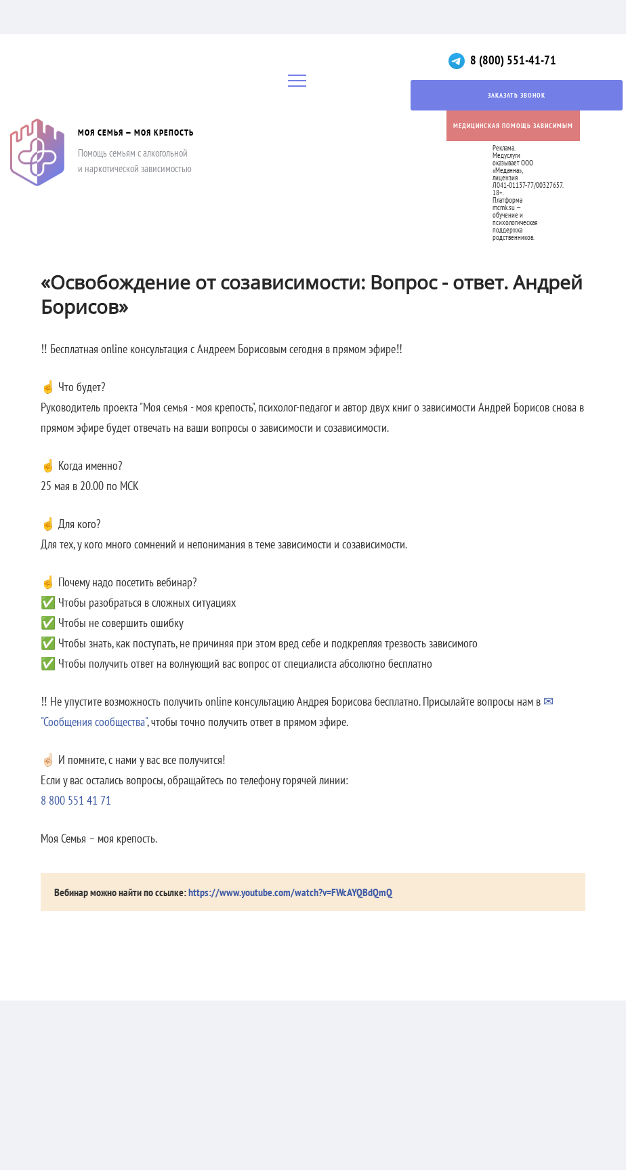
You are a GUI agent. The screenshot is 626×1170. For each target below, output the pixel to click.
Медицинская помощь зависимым (513, 125)
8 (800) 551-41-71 (513, 60)
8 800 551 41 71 (76, 800)
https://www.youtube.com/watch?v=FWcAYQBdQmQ (290, 892)
